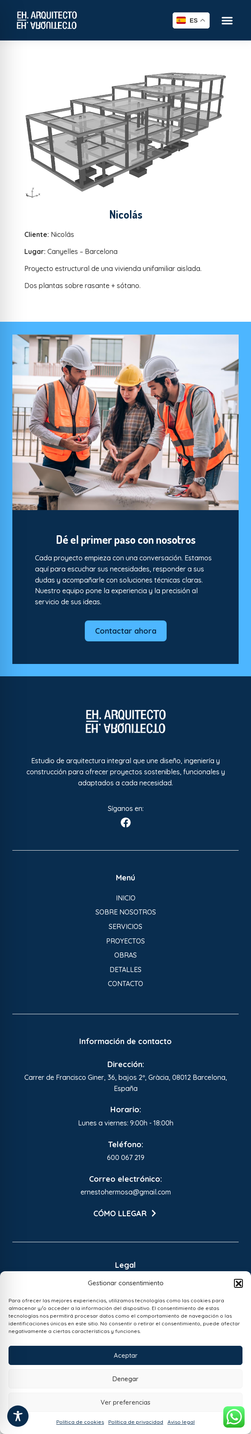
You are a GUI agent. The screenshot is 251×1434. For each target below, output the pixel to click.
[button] (238, 1283)
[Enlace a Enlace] (47, 20)
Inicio (126, 898)
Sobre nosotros (125, 912)
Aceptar (126, 1355)
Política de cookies (80, 1422)
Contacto (125, 983)
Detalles (125, 969)
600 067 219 (125, 1157)
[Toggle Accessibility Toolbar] (17, 1416)
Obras (125, 955)
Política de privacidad (135, 1422)
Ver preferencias (125, 1402)
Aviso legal (181, 1422)
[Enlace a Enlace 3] (125, 721)
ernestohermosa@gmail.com (126, 1192)
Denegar (125, 1379)
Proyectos (125, 941)
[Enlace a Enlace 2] (125, 132)
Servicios (125, 926)
